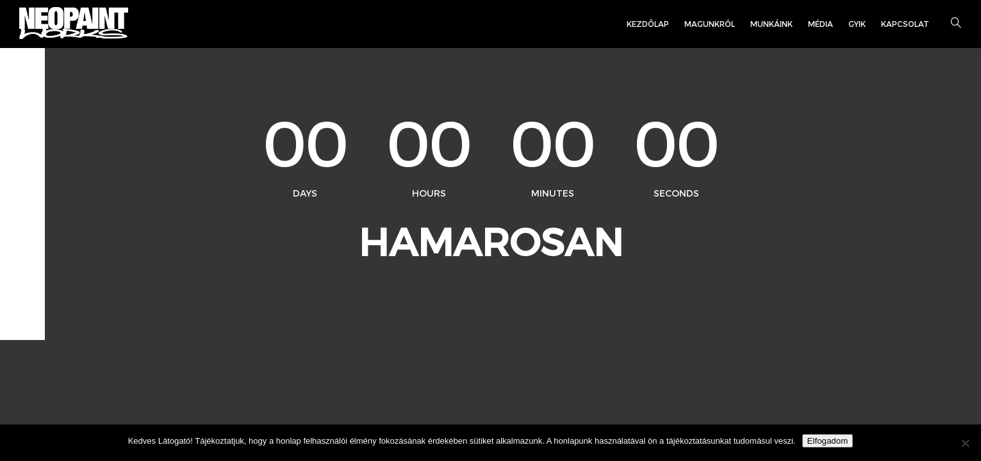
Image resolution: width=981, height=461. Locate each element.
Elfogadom (827, 441)
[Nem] (965, 443)
